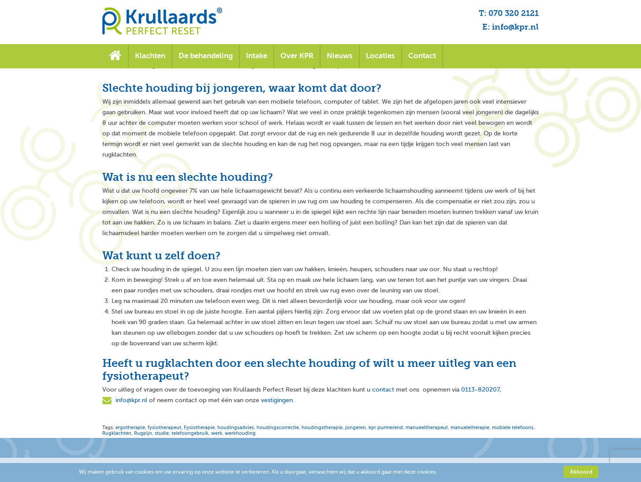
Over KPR (296, 56)
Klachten (150, 56)
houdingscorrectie (278, 427)
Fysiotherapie (199, 427)
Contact (422, 56)
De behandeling (206, 56)
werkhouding (240, 433)
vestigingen (277, 400)
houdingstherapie (322, 427)
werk (216, 433)
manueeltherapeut (427, 427)
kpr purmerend (386, 427)
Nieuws (340, 56)
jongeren (355, 427)
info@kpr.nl (131, 400)
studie (162, 433)
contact (383, 389)
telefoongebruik (190, 433)
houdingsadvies (235, 427)
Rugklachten (116, 433)
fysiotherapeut (164, 427)
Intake (256, 56)
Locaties (380, 56)
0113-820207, (481, 389)
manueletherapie (470, 427)
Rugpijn (143, 433)
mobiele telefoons (512, 427)
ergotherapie (130, 427)
